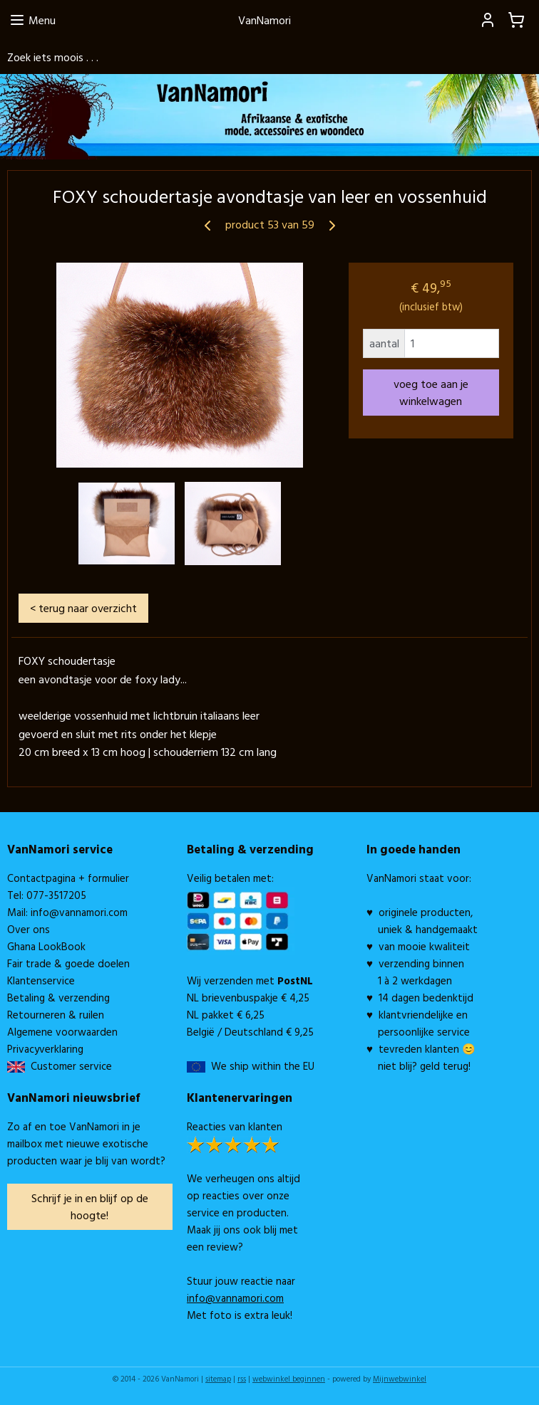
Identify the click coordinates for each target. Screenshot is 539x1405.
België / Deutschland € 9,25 (250, 1032)
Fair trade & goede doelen (68, 963)
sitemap (218, 1378)
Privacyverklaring (45, 1049)
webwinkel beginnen (288, 1378)
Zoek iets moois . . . (52, 56)
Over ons (28, 929)
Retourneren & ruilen (55, 1014)
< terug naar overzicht (83, 607)
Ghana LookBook (46, 946)
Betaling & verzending (58, 997)
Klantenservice (41, 980)
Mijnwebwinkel (399, 1378)
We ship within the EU (262, 1066)
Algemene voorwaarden (62, 1032)
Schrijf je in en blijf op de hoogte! (89, 1206)
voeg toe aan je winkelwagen (431, 392)
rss (241, 1378)
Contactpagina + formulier (68, 878)
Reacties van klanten (234, 1126)
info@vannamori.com (79, 912)
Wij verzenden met (250, 980)
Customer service (68, 1066)
